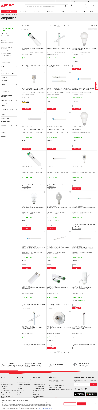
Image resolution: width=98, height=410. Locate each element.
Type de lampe (5, 122)
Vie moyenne (5, 81)
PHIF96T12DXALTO (51, 166)
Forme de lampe (6, 88)
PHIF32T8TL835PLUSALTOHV (79, 206)
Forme (3, 132)
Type (2, 66)
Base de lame (5, 118)
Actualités (73, 11)
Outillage (19, 395)
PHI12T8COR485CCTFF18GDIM (54, 126)
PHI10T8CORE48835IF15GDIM (29, 246)
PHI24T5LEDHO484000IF (78, 246)
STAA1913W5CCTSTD (27, 206)
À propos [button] (50, 11)
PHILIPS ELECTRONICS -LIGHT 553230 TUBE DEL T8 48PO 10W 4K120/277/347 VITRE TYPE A (83, 89)
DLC (2, 70)
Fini (2, 129)
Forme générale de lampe (7, 105)
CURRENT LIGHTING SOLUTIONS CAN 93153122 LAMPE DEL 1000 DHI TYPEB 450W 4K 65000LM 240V (33, 89)
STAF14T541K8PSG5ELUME (78, 326)
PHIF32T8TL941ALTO (27, 47)
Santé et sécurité (21, 397)
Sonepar (3, 382)
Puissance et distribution (24, 384)
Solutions (36, 377)
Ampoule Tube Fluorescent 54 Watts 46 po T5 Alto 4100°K (58, 288)
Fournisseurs (67, 1)
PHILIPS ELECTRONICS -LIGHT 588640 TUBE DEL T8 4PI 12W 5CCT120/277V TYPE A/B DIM (58, 128)
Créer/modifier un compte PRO (85, 1)
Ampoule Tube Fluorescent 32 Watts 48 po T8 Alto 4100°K (33, 49)
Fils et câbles (20, 390)
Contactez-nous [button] (87, 11)
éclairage (8, 14)
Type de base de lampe (8, 73)
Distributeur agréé (36, 363)
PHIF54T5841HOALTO (52, 286)
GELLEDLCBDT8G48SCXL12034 (54, 87)
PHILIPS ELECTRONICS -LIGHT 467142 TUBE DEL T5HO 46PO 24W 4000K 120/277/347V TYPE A (82, 248)
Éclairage (19, 388)
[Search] (46, 6)
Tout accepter (82, 404)
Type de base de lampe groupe (8, 113)
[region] (49, 404)
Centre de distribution (7, 384)
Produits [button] (9, 11)
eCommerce (36, 380)
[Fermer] (95, 403)
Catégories (4, 33)
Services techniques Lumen (38, 397)
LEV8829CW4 (50, 326)
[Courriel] (82, 384)
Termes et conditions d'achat (7, 397)
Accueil (2, 14)
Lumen (3, 377)
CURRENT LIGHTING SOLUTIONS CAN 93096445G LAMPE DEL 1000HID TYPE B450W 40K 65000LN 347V (84, 168)
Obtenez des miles (84, 363)
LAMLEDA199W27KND (77, 47)
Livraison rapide (59, 364)
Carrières (62, 11)
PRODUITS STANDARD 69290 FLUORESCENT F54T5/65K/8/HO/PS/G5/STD (32, 328)
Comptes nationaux (38, 386)
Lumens (3, 84)
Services (20, 377)
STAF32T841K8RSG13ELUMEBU (54, 47)
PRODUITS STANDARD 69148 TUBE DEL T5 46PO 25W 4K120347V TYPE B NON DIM (58, 248)
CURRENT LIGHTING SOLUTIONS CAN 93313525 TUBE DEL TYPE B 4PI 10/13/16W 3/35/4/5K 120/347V (59, 89)
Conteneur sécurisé (38, 388)
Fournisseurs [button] (24, 11)
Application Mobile (38, 382)
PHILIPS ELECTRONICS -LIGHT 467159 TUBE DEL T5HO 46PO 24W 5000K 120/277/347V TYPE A (32, 128)
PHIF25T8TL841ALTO (27, 286)
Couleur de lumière (7, 109)
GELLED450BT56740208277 (29, 87)
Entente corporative (38, 390)
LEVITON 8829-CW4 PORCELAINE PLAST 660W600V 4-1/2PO (59, 328)
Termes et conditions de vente (7, 393)
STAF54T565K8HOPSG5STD (29, 326)
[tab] (9, 26)
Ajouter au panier (77, 69)
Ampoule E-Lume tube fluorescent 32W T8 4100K (59, 48)
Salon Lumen (59, 1)
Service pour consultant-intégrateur (39, 393)
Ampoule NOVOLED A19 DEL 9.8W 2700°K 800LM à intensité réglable (84, 128)
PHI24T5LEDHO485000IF (28, 126)
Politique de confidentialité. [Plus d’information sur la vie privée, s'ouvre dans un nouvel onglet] (45, 408)
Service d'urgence (11, 363)
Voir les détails (26, 69)
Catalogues (74, 1)
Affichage (4, 26)
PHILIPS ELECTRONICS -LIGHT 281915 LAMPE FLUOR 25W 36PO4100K (33, 288)
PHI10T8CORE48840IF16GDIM (79, 87)
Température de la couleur (7, 96)
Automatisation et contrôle (24, 380)
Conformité (4, 388)
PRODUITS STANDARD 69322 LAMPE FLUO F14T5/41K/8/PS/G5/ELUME (82, 328)
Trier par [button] (93, 25)
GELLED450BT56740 (77, 166)
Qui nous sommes (6, 380)
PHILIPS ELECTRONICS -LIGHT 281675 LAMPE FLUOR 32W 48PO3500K (83, 208)
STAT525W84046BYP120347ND (54, 246)
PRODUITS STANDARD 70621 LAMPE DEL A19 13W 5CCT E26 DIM (33, 208)
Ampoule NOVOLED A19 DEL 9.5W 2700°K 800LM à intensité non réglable (84, 49)
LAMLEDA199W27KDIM (77, 126)
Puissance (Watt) (6, 125)
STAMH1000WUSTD (52, 206)
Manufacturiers (6, 63)
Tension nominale (6, 100)
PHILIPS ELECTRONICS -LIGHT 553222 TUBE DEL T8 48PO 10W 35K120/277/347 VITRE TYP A (33, 248)
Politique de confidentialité (8, 390)
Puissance (4, 77)
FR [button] (94, 1)
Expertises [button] (37, 11)
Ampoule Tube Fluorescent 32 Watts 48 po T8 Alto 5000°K (33, 168)
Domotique (20, 392)
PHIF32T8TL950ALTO (27, 166)
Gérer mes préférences (69, 404)
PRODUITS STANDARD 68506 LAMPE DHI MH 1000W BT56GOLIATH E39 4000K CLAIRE (59, 208)
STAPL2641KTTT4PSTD (77, 286)
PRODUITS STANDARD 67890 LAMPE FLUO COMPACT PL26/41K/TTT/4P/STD (81, 288)
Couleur (3, 136)
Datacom (19, 386)
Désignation (5, 91)
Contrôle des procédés (23, 382)
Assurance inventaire (39, 384)
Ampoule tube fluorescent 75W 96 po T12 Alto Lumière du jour (58, 168)
